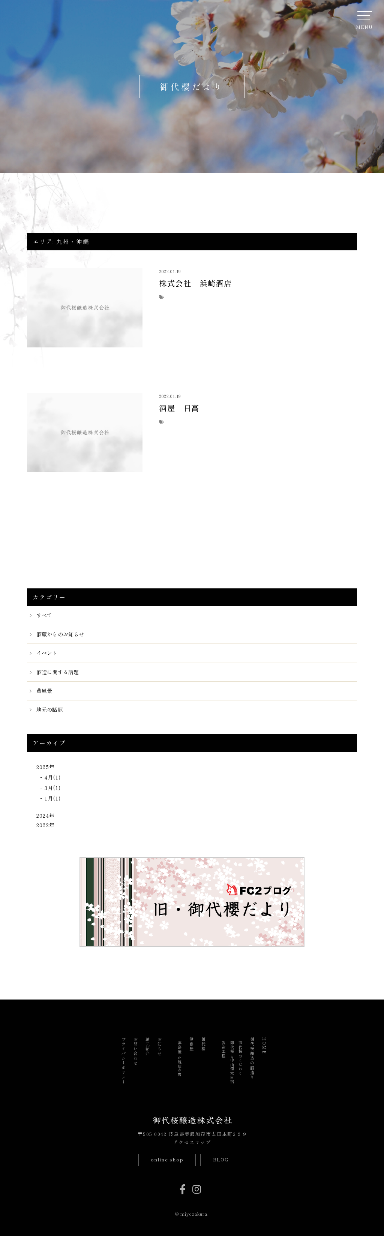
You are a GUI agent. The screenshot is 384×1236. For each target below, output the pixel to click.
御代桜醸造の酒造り (252, 1058)
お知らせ (160, 1046)
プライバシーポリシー (124, 1061)
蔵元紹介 (148, 1046)
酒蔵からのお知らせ (60, 634)
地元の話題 (49, 709)
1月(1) (53, 798)
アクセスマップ (192, 1142)
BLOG (221, 1159)
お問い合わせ (136, 1051)
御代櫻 (204, 1044)
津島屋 (192, 1044)
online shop (167, 1159)
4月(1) (53, 777)
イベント (47, 653)
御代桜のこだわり (240, 1058)
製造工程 (223, 1049)
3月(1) (53, 788)
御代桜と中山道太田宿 (232, 1062)
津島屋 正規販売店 (180, 1059)
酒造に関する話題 (57, 672)
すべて (44, 615)
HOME (264, 1045)
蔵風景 (44, 690)
